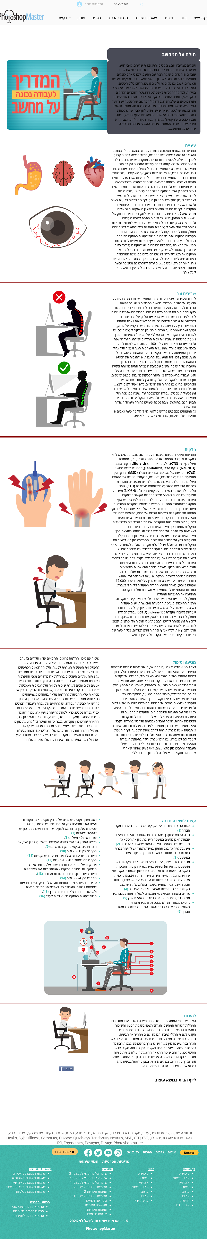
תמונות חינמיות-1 (95, 1209)
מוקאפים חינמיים (96, 1205)
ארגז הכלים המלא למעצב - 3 (88, 1173)
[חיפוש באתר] (126, 4)
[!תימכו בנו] (65, 1151)
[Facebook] (88, 1153)
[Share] (66, 1068)
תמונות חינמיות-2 (95, 1191)
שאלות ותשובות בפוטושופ (29, 1178)
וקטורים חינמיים (96, 1200)
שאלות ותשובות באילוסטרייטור (26, 1187)
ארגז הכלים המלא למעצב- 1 (88, 1182)
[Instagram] (118, 1153)
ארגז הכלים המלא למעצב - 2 (88, 1178)
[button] (169, 19)
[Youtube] (108, 1153)
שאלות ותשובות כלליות (31, 1191)
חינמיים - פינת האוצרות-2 (90, 1187)
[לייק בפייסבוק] (30, 1070)
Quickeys (152, 612)
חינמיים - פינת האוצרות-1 (90, 1196)
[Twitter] (98, 1153)
